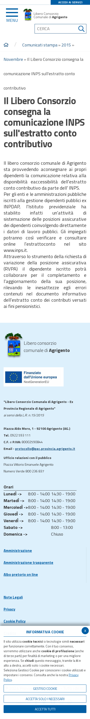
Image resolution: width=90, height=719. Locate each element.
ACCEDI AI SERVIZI (70, 2)
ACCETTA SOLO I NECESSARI (45, 698)
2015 (66, 45)
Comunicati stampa (39, 45)
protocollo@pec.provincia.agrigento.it (45, 448)
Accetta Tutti (45, 709)
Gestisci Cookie (45, 688)
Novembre (13, 59)
